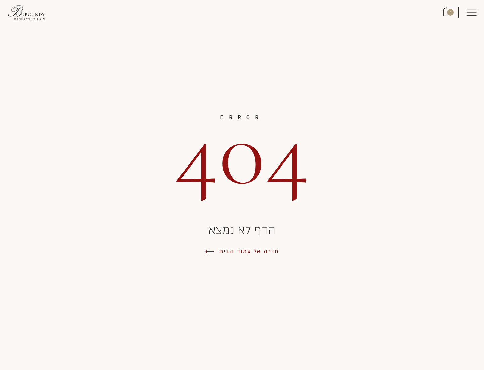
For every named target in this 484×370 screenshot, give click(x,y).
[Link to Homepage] (26, 12)
